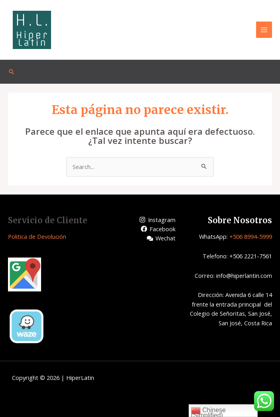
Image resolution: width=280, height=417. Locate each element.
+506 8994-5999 (250, 236)
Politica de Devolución (37, 236)
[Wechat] (161, 238)
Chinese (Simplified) (208, 411)
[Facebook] (158, 229)
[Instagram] (157, 219)
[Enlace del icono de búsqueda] (11, 71)
